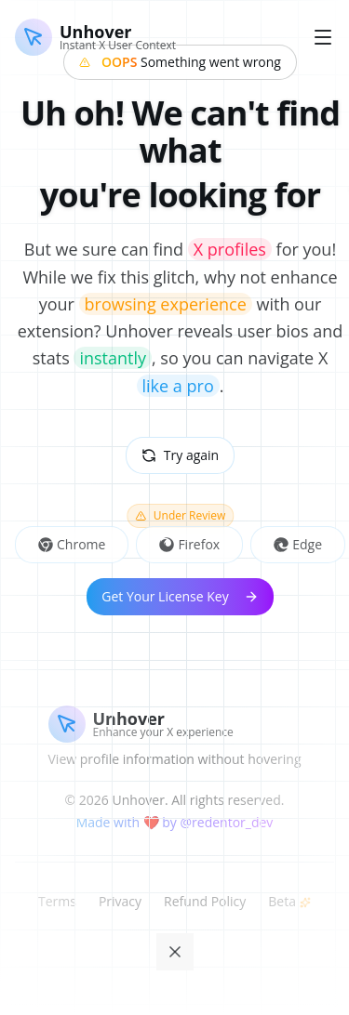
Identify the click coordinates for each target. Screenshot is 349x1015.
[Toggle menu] (323, 37)
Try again (180, 455)
